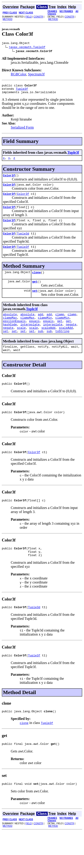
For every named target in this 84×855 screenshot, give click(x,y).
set (34, 301)
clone (36, 281)
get (34, 291)
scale (21, 341)
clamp (59, 325)
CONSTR (38, 16)
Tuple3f (22, 91)
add (40, 325)
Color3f (9, 179)
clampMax (10, 329)
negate (71, 337)
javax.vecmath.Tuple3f (27, 48)
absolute (10, 325)
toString (62, 345)
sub (40, 345)
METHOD (7, 19)
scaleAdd (48, 341)
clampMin (45, 329)
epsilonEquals (14, 333)
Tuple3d (23, 241)
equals (34, 333)
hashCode (10, 337)
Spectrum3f (36, 75)
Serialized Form (22, 130)
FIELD (29, 16)
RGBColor (18, 75)
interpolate (30, 337)
